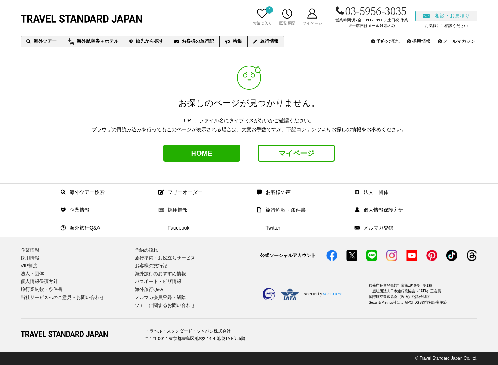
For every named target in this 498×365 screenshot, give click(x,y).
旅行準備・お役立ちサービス (165, 258)
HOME (202, 153)
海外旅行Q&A (149, 289)
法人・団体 (32, 273)
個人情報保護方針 (39, 281)
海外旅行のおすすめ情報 (160, 273)
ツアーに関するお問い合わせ (165, 305)
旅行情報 (266, 41)
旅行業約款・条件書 (41, 289)
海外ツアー (41, 41)
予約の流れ (146, 250)
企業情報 (30, 250)
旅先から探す (146, 41)
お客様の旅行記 (194, 41)
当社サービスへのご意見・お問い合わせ (62, 297)
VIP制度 (29, 265)
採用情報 (30, 258)
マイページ (296, 153)
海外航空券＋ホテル (93, 41)
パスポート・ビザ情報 (158, 281)
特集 (233, 41)
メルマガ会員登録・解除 (160, 297)
